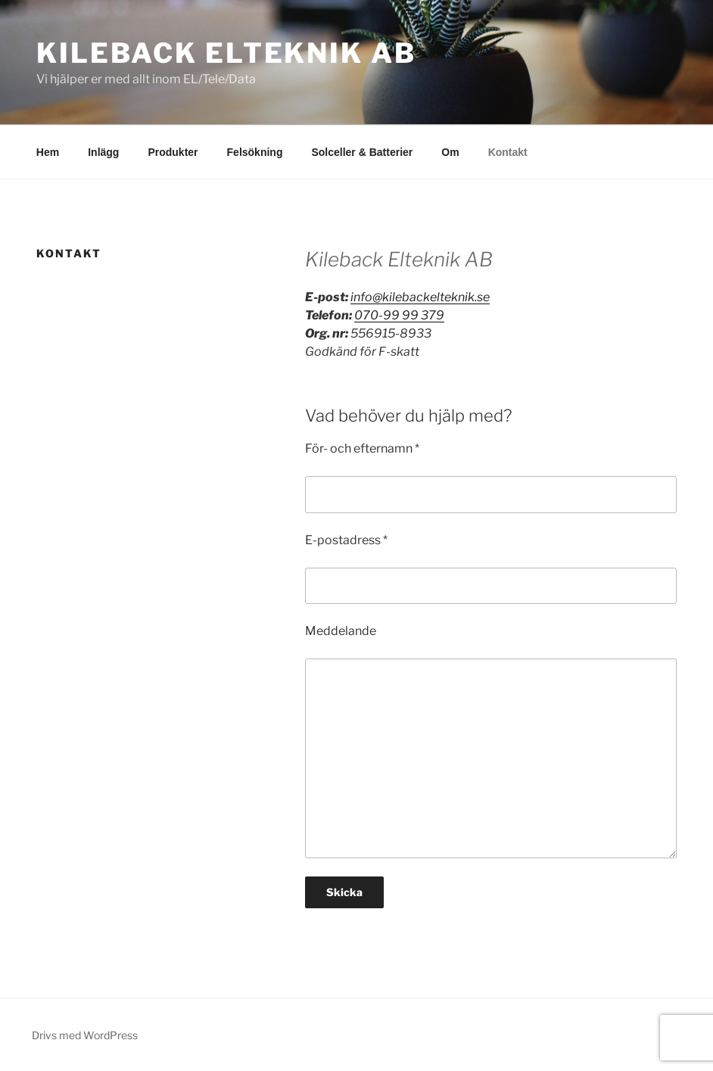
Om (450, 152)
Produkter (173, 152)
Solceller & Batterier (362, 152)
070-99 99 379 (399, 315)
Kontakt (508, 152)
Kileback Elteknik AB (226, 53)
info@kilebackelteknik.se (420, 297)
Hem (47, 152)
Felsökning (255, 152)
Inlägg (103, 152)
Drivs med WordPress (85, 1035)
